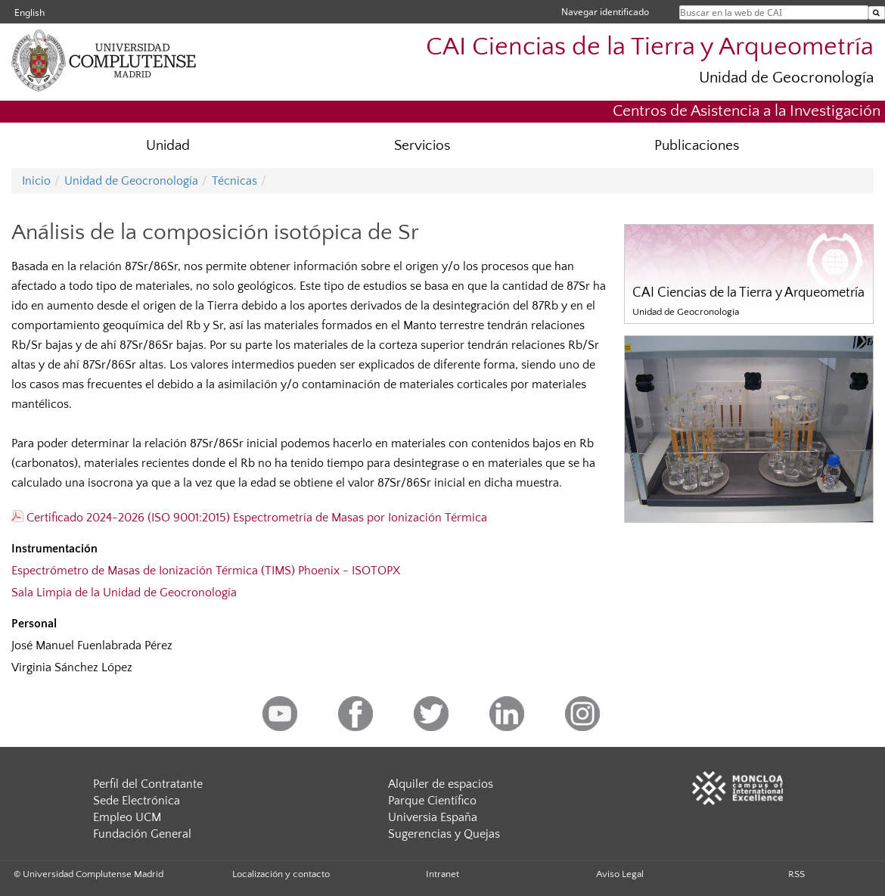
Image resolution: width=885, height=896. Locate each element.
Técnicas (234, 181)
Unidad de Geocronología (786, 77)
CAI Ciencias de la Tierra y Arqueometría (650, 47)
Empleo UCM (127, 817)
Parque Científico (432, 800)
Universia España (432, 817)
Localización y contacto (281, 874)
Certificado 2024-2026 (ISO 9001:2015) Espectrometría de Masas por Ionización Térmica (249, 517)
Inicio (36, 181)
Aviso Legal (620, 874)
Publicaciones (696, 146)
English (29, 12)
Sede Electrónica (136, 800)
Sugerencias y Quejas (444, 834)
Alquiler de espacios (440, 784)
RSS (796, 874)
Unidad (168, 146)
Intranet (442, 874)
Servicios (422, 146)
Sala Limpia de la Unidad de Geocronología (124, 592)
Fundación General (142, 834)
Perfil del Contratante (148, 784)
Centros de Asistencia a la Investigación (746, 111)
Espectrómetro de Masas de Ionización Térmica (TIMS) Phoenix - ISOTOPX (205, 570)
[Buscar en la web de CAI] (876, 13)
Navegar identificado (605, 11)
